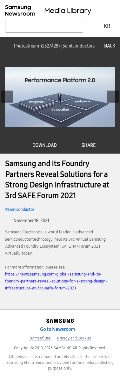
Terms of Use (39, 338)
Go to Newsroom (57, 329)
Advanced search (91, 26)
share (89, 145)
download (44, 145)
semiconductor (21, 209)
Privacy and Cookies (74, 338)
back (109, 46)
